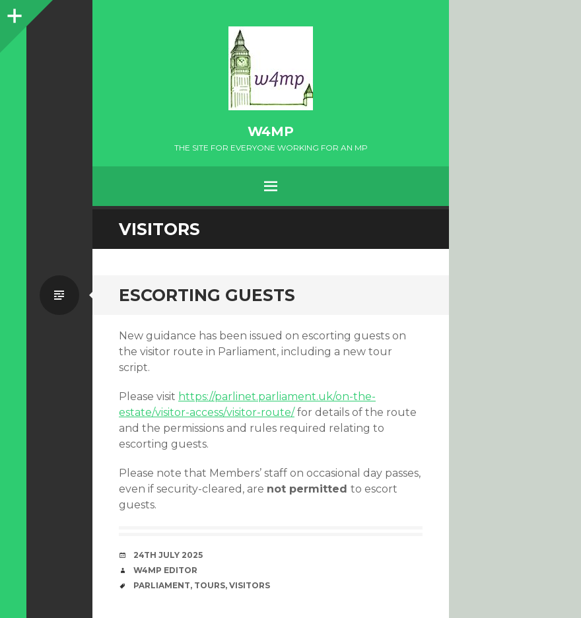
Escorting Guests (207, 295)
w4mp (271, 131)
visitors (249, 585)
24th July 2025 (168, 555)
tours (209, 585)
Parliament (161, 585)
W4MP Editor (165, 570)
